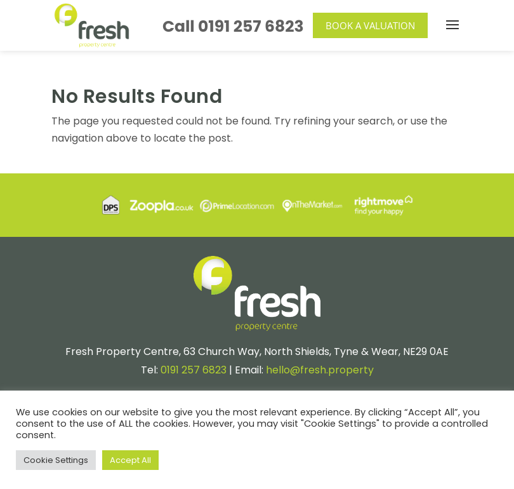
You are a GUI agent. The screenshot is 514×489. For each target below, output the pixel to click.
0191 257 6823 (251, 26)
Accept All (130, 460)
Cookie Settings (55, 460)
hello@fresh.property (320, 370)
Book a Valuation (370, 25)
